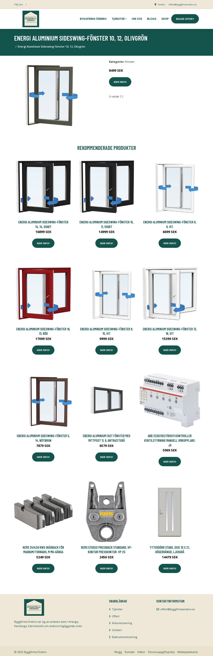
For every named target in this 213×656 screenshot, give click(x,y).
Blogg (151, 17)
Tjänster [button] (118, 17)
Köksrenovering (122, 621)
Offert (115, 614)
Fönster (130, 59)
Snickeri (117, 628)
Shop (165, 17)
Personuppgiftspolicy (161, 650)
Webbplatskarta (187, 650)
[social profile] (26, 4)
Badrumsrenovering (124, 635)
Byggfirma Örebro (93, 17)
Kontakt (130, 650)
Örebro (159, 4)
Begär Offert (185, 17)
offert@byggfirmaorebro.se (181, 4)
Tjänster (117, 607)
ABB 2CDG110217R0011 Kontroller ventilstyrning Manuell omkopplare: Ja (170, 438)
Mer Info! (120, 79)
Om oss (137, 17)
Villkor (141, 650)
